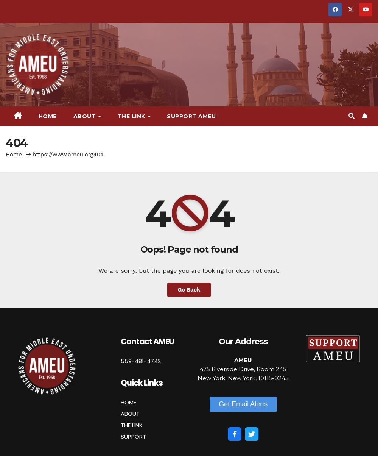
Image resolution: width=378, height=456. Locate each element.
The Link (132, 116)
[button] (351, 116)
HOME (128, 402)
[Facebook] (234, 434)
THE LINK (132, 425)
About (85, 116)
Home (48, 116)
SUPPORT (133, 436)
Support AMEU (191, 116)
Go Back (189, 289)
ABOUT (130, 414)
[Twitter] (251, 434)
